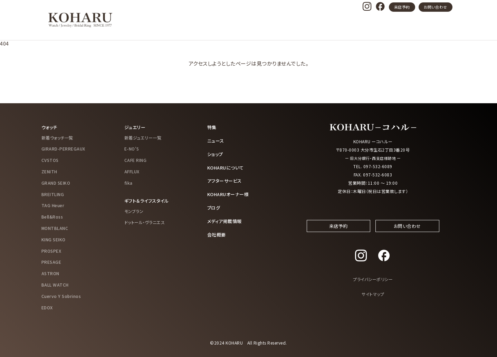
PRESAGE (51, 262)
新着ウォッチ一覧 (57, 137)
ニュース (216, 140)
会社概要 (217, 232)
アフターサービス (226, 179)
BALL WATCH (55, 284)
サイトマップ (373, 300)
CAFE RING (135, 160)
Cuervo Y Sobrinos (61, 296)
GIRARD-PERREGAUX (63, 149)
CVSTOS (50, 160)
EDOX (47, 307)
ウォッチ (50, 127)
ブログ (214, 206)
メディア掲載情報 (226, 219)
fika (128, 182)
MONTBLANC (54, 228)
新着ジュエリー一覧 (143, 137)
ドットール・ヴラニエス (144, 222)
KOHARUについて (227, 166)
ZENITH (49, 171)
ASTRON (50, 273)
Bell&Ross (52, 216)
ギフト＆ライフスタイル (148, 200)
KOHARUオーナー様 (230, 193)
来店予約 (402, 7)
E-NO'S (131, 149)
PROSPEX (51, 250)
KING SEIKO (53, 239)
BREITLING (52, 194)
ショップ (215, 153)
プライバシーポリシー (373, 285)
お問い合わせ (435, 7)
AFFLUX (132, 171)
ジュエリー (135, 127)
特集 (212, 127)
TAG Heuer (53, 205)
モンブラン (134, 210)
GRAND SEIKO (55, 182)
